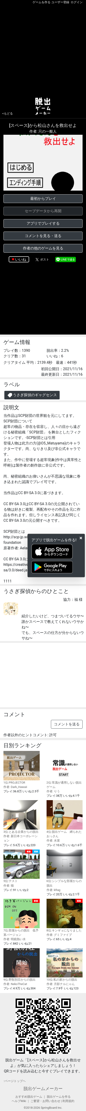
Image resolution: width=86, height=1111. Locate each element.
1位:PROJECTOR (21, 767)
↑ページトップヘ (14, 1081)
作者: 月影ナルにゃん (61, 984)
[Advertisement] (43, 50)
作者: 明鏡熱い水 (14, 939)
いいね (20, 259)
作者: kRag (54, 890)
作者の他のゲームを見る (43, 248)
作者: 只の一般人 (43, 131)
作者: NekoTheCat (15, 984)
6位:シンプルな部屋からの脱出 (65, 868)
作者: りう (53, 791)
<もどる (7, 113)
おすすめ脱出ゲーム (28, 1096)
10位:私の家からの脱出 (65, 965)
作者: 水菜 (53, 840)
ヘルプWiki (19, 1101)
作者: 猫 (8, 885)
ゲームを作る (41, 2)
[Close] (80, 538)
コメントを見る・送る (43, 236)
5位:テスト (21, 866)
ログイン (77, 2)
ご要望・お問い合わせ (45, 1101)
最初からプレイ (43, 198)
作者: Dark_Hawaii (15, 787)
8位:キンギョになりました (65, 915)
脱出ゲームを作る (59, 1096)
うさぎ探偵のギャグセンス (32, 395)
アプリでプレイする (43, 223)
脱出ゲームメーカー (43, 1088)
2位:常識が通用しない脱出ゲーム (65, 770)
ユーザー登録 (60, 2)
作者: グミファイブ (59, 934)
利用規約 (68, 1101)
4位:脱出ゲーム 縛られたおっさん (65, 819)
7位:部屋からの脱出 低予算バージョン (21, 917)
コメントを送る (67, 724)
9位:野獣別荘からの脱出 (21, 965)
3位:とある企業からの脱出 (21, 816)
